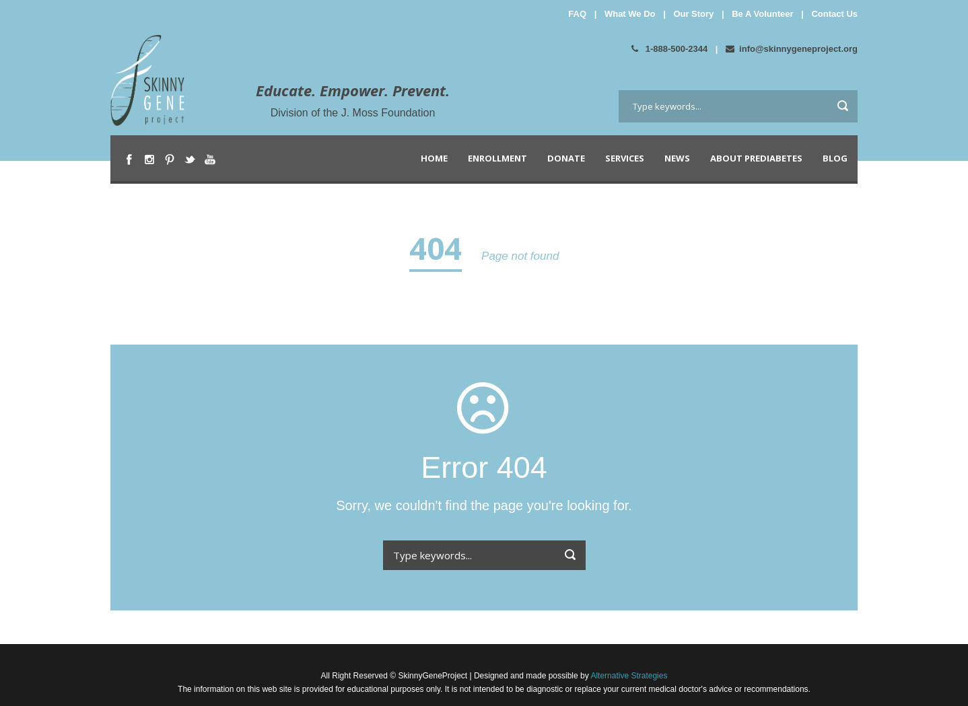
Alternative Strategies (628, 675)
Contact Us (834, 14)
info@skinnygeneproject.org (792, 49)
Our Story (693, 14)
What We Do (630, 14)
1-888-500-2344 (669, 49)
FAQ (577, 14)
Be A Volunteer (762, 14)
